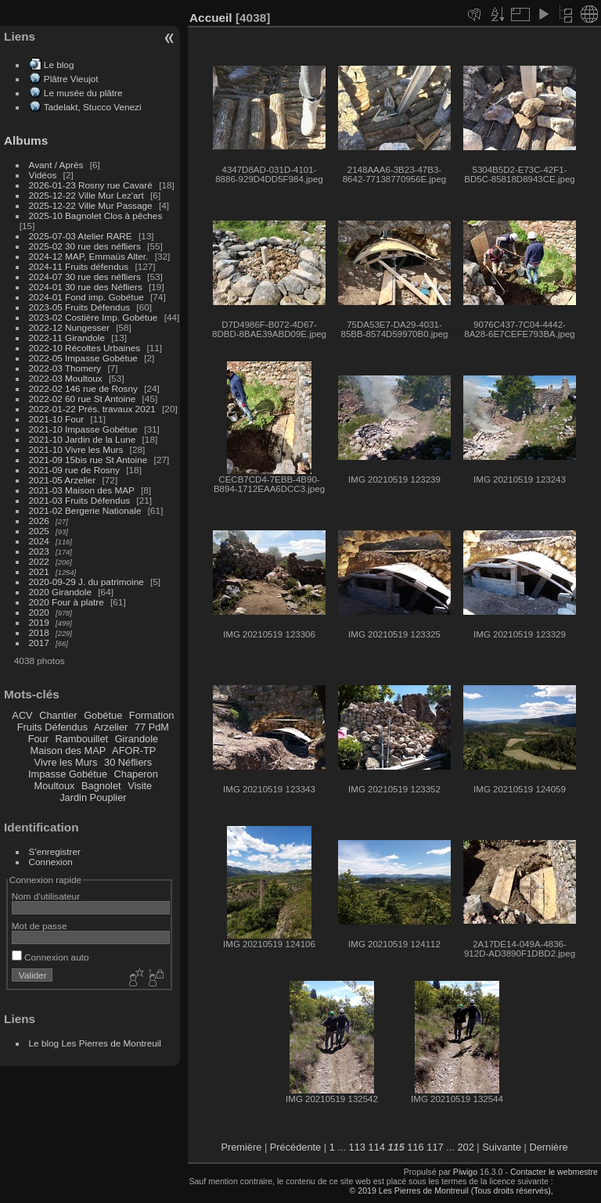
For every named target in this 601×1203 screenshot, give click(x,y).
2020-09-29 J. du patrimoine (86, 581)
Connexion (51, 861)
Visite (140, 786)
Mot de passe (39, 926)
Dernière (549, 1147)
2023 (39, 551)
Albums (26, 140)
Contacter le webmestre (554, 1171)
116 (415, 1147)
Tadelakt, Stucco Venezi (93, 107)
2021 (39, 571)
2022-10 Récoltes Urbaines (85, 348)
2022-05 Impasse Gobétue (83, 358)
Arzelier (111, 727)
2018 (39, 632)
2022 (39, 561)
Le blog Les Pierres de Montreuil (95, 1043)
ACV (22, 715)
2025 (39, 531)
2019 (39, 622)
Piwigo (465, 1171)
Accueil (210, 17)
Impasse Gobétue (67, 774)
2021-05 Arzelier (62, 480)
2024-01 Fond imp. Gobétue (86, 297)
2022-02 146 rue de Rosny (83, 388)
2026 (39, 520)
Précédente (295, 1147)
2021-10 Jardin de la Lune (82, 439)
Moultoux (54, 786)
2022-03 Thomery (65, 368)
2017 (39, 642)
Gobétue (103, 715)
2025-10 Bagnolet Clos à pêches (96, 215)
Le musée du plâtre (83, 93)
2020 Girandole (60, 592)
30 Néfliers (128, 762)
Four (38, 739)
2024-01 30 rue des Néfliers (87, 287)
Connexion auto (50, 957)
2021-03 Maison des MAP (82, 490)
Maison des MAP (68, 750)
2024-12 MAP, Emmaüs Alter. (89, 256)
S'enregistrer (55, 851)
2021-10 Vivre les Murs (76, 449)
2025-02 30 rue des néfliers (85, 246)
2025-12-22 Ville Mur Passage (91, 205)
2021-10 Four (57, 419)
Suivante (501, 1147)
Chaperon (136, 774)
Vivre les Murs (66, 762)
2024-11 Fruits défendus (79, 266)
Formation (152, 715)
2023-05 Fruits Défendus (80, 307)
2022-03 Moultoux (66, 378)
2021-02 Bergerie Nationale (85, 510)
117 (434, 1147)
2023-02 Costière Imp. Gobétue (93, 317)
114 (377, 1147)
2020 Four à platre (66, 602)
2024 (39, 541)
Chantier (58, 715)
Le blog (59, 64)
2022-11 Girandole (67, 337)
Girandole (137, 739)
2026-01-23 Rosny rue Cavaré (91, 185)
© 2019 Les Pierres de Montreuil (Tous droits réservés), (450, 1190)
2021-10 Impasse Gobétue (83, 429)
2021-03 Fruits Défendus (80, 500)
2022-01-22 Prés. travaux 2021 (92, 409)
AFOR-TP (134, 750)
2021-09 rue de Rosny (74, 470)
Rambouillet (82, 739)
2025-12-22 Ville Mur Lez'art (86, 195)
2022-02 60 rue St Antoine (82, 398)
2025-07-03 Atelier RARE (80, 236)
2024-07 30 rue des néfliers (85, 276)
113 (357, 1147)
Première (241, 1147)
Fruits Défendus (52, 727)
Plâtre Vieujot (71, 79)
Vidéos (43, 175)
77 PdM (152, 727)
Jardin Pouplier (92, 797)
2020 (39, 612)
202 (465, 1147)
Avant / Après (56, 165)
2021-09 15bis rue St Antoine (88, 459)
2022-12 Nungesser (69, 327)
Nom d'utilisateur (46, 896)
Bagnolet (101, 786)
